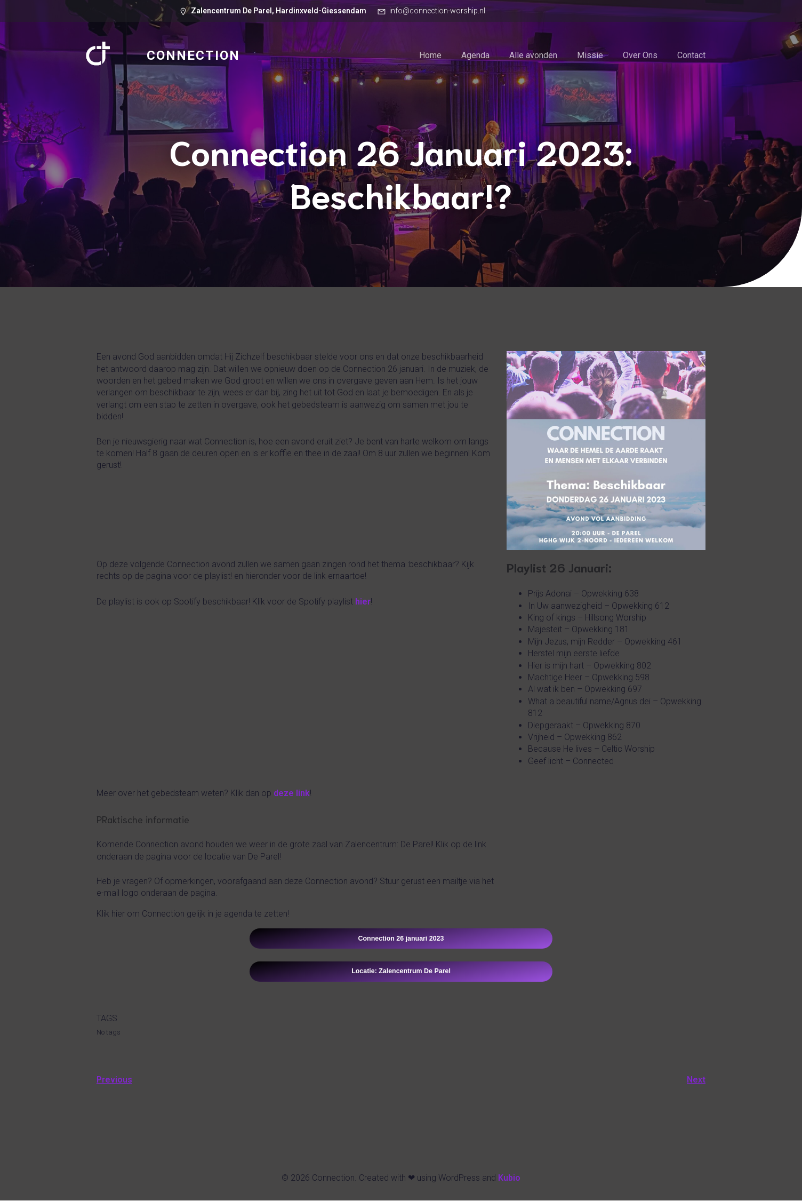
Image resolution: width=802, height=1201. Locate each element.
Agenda (475, 56)
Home (430, 56)
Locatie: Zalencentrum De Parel (401, 971)
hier (363, 602)
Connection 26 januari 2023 (401, 939)
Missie (590, 56)
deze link (292, 794)
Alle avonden (533, 56)
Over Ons (640, 56)
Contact (691, 56)
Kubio (509, 1178)
